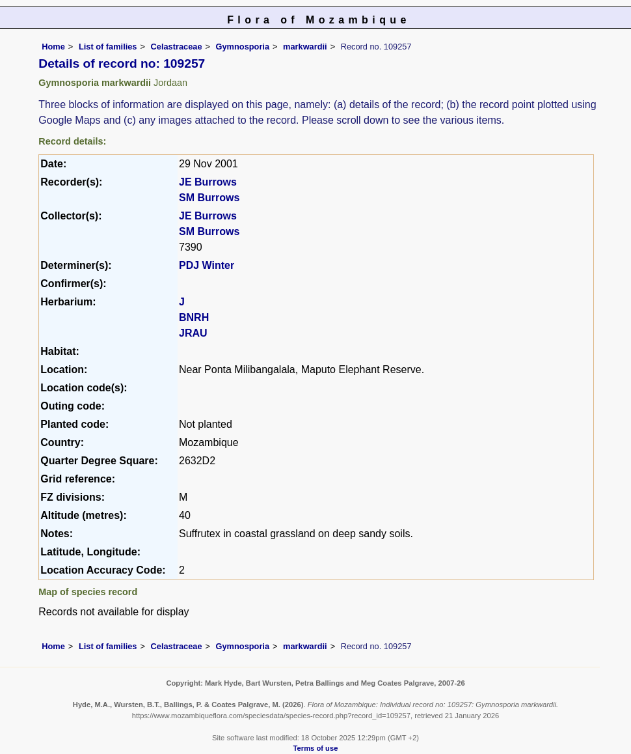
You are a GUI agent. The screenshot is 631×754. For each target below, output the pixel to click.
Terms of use (315, 748)
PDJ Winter (206, 265)
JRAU (193, 333)
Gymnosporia (243, 46)
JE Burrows (208, 182)
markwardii (305, 46)
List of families (108, 46)
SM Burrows (209, 197)
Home (53, 46)
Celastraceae (176, 46)
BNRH (194, 317)
